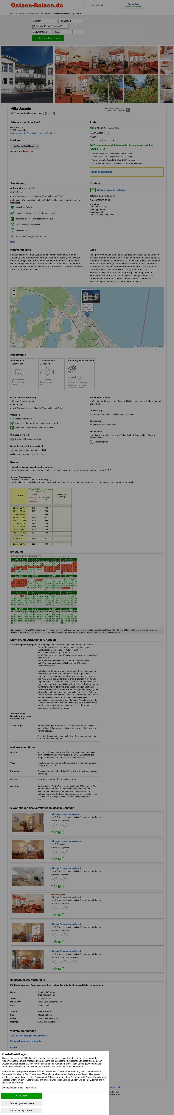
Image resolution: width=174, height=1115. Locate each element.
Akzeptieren (22, 1096)
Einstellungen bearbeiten (22, 1103)
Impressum (30, 1088)
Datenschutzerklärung (12, 1088)
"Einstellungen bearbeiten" (55, 1074)
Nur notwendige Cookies (22, 1110)
